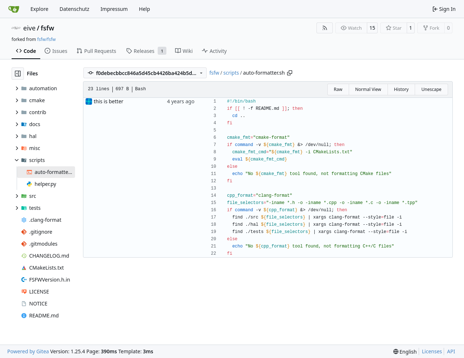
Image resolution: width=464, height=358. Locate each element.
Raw (338, 89)
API (451, 351)
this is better (108, 101)
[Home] (14, 9)
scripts (231, 72)
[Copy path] (289, 72)
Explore (39, 8)
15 (372, 27)
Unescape (431, 89)
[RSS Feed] (324, 27)
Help (144, 8)
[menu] (405, 351)
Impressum (114, 8)
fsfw (47, 28)
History (401, 89)
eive (29, 28)
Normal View (368, 89)
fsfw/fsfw (46, 39)
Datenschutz (74, 8)
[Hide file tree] (18, 73)
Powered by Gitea (28, 351)
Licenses (432, 351)
